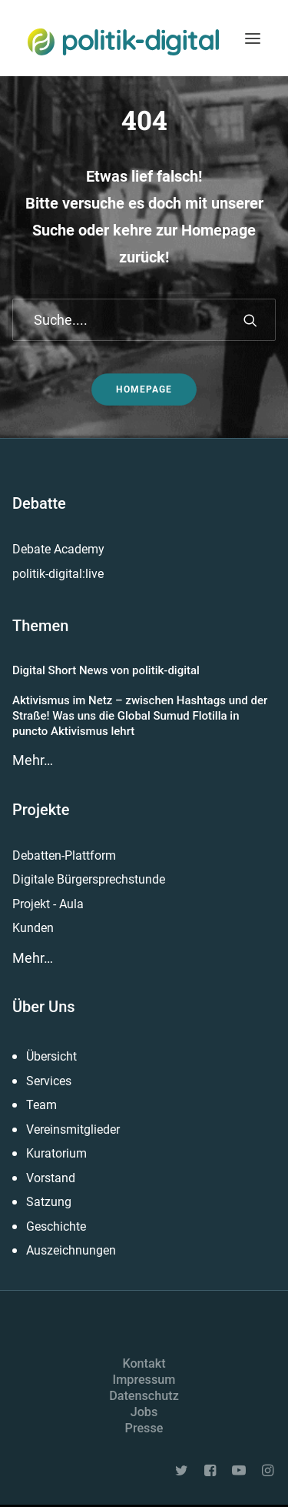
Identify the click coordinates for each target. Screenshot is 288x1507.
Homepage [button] (144, 389)
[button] (252, 38)
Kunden (33, 928)
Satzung (48, 1202)
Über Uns (43, 1006)
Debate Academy (58, 549)
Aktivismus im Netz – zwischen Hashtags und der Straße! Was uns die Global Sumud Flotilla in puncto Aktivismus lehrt (139, 716)
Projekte (40, 809)
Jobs (144, 1412)
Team (41, 1105)
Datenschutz (144, 1395)
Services (48, 1081)
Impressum (144, 1379)
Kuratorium (56, 1153)
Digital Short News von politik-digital (106, 670)
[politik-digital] (123, 41)
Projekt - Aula (48, 904)
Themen (40, 625)
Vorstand (50, 1178)
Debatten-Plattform (64, 855)
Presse (144, 1428)
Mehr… (32, 760)
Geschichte (56, 1226)
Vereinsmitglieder (73, 1129)
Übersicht (51, 1056)
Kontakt (143, 1363)
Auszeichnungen (71, 1250)
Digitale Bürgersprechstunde (88, 879)
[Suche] (144, 320)
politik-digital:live (58, 573)
